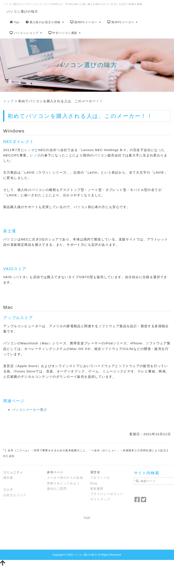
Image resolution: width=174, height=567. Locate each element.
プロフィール (100, 477)
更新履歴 (97, 488)
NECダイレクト (18, 142)
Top (14, 22)
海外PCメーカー (122, 22)
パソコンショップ (26, 32)
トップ (8, 101)
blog (93, 483)
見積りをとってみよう (63, 483)
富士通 (9, 231)
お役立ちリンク (14, 495)
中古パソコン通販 (64, 32)
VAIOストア (14, 269)
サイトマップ (100, 499)
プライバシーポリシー (106, 494)
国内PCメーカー (85, 22)
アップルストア (18, 318)
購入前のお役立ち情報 (45, 22)
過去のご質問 (57, 488)
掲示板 (8, 477)
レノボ (29, 150)
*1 (58, 150)
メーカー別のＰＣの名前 (65, 477)
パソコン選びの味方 (22, 11)
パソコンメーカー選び (29, 409)
